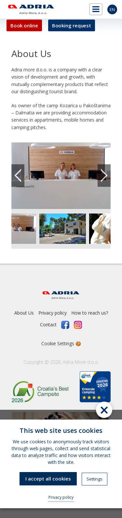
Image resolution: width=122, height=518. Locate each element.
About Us (24, 313)
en (112, 9)
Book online (24, 25)
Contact (48, 324)
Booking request (71, 25)
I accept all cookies (48, 478)
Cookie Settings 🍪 (61, 343)
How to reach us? (89, 313)
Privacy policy (52, 313)
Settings (94, 479)
